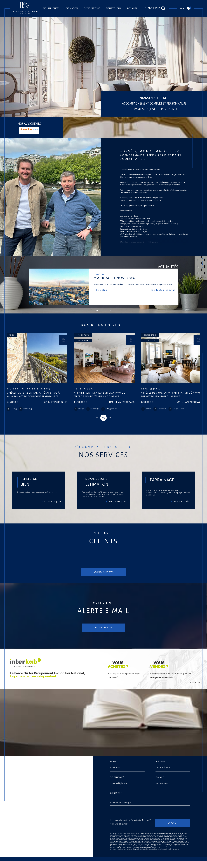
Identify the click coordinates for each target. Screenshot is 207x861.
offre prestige (92, 8)
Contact (202, 263)
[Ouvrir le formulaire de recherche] (157, 8)
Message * (116, 777)
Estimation (71, 8)
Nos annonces (51, 8)
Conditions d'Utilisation (159, 833)
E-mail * (160, 761)
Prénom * (161, 745)
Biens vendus (113, 8)
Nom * (113, 745)
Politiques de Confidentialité (140, 833)
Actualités (132, 8)
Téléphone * (117, 761)
